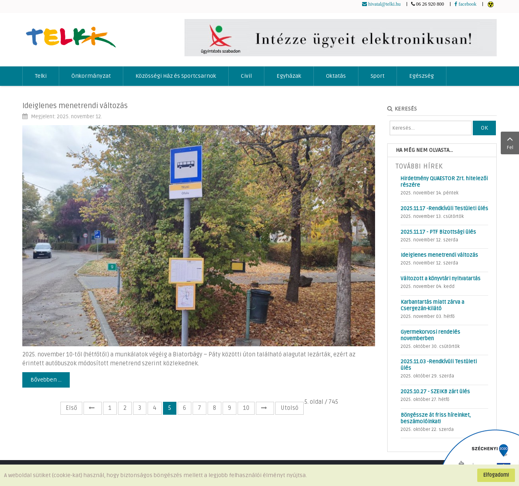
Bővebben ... (46, 379)
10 (246, 408)
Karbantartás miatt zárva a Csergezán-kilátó (432, 305)
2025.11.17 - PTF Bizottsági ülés (438, 232)
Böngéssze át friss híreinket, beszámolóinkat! (436, 418)
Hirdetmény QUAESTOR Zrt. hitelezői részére (444, 181)
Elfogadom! (496, 475)
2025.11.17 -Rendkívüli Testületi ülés (444, 208)
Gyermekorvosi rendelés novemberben (430, 335)
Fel (510, 142)
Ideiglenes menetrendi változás (75, 105)
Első (71, 408)
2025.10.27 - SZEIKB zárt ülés (435, 391)
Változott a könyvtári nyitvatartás (440, 278)
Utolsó (289, 408)
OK (484, 127)
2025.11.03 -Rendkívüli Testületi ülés (439, 364)
